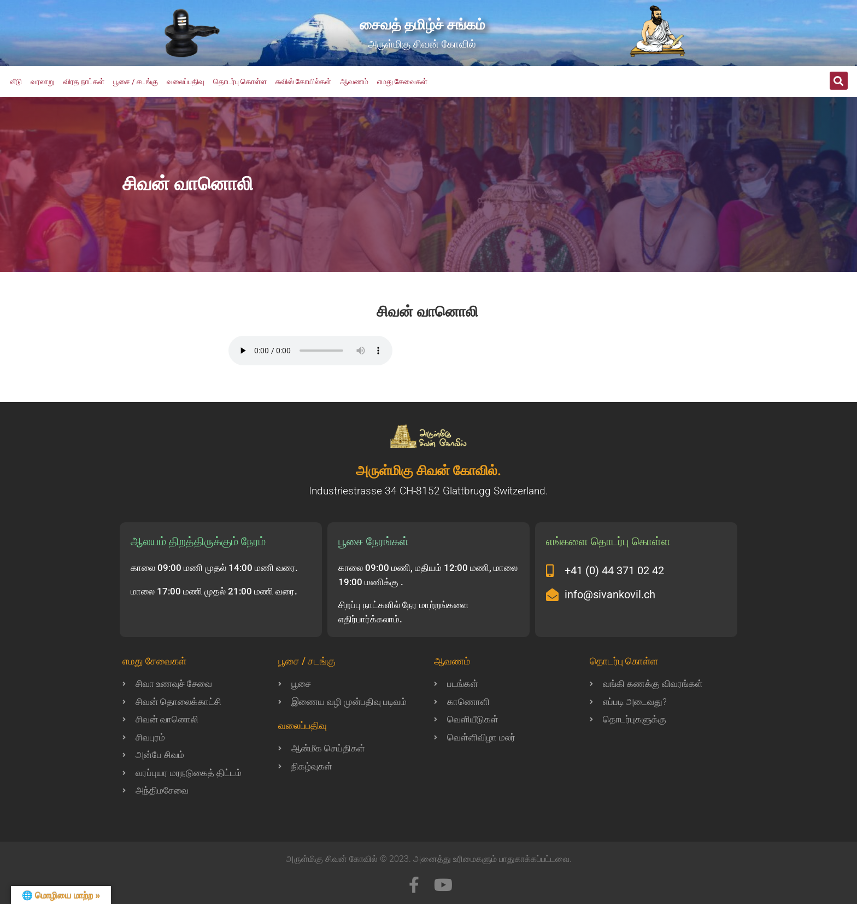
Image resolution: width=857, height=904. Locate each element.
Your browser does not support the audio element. (310, 350)
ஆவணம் (354, 81)
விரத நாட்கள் (83, 81)
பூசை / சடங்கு (135, 81)
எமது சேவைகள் (402, 81)
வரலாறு (43, 81)
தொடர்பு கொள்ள (240, 81)
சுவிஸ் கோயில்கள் (303, 81)
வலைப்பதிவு (185, 81)
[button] (839, 81)
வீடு (16, 81)
